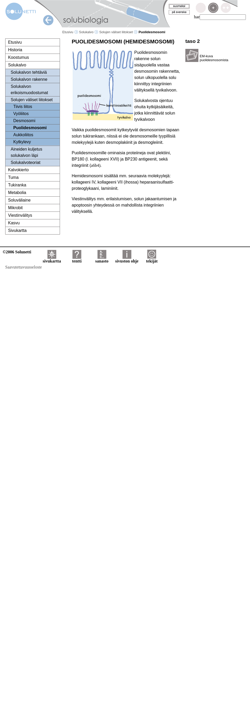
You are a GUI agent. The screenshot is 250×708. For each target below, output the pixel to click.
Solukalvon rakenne (29, 79)
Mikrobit (15, 207)
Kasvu (14, 223)
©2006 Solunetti (17, 252)
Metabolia (17, 192)
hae (197, 17)
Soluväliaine (19, 200)
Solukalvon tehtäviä (29, 72)
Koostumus (18, 57)
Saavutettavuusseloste (23, 267)
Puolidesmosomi (30, 127)
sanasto (101, 259)
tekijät (151, 259)
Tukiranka (17, 185)
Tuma (13, 177)
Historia (15, 50)
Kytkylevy (22, 142)
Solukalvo (88, 32)
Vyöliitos (21, 113)
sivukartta (52, 259)
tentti (77, 259)
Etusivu (70, 32)
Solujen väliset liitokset (118, 32)
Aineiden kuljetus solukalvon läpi (26, 152)
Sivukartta (17, 230)
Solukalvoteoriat (25, 162)
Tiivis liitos (22, 106)
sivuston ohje (126, 259)
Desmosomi (24, 120)
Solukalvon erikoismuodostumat (29, 89)
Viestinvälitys (20, 215)
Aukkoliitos (23, 135)
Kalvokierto (18, 170)
